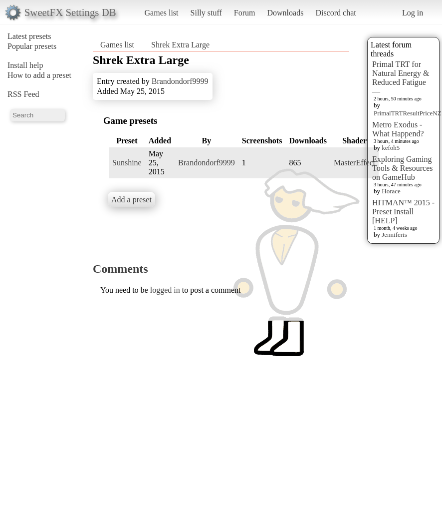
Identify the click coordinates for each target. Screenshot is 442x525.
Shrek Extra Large (180, 44)
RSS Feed (23, 94)
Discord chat (335, 12)
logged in (165, 290)
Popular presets (31, 46)
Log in (412, 12)
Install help (25, 65)
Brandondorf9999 (180, 81)
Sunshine (127, 162)
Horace (391, 191)
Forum (244, 12)
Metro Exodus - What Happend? (398, 129)
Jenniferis (394, 234)
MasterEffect (354, 162)
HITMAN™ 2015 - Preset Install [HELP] (403, 211)
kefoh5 (391, 147)
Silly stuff (206, 12)
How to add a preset (39, 75)
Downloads (285, 12)
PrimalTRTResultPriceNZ (408, 113)
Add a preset (131, 199)
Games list (162, 12)
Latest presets (29, 36)
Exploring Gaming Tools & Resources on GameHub (402, 168)
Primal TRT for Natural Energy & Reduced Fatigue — (400, 77)
